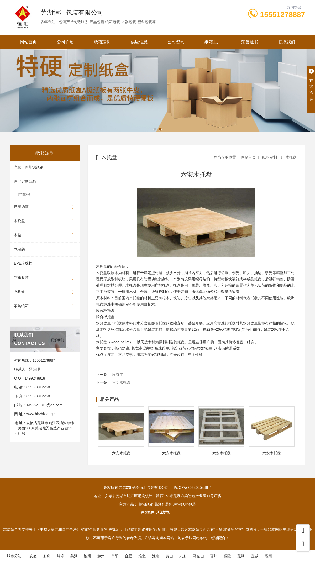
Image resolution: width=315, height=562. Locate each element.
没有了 (117, 374)
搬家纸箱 (45, 207)
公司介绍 (65, 42)
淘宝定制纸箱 (45, 182)
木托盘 (45, 221)
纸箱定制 (102, 42)
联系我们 (286, 42)
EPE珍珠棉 (45, 264)
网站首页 (28, 42)
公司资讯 (175, 42)
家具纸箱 (45, 306)
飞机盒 (45, 292)
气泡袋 (45, 249)
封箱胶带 (24, 194)
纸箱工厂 (212, 42)
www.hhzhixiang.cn (41, 414)
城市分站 (14, 556)
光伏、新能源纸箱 (45, 168)
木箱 (45, 235)
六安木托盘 (121, 382)
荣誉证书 (249, 42)
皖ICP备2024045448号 (193, 487)
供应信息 (139, 42)
